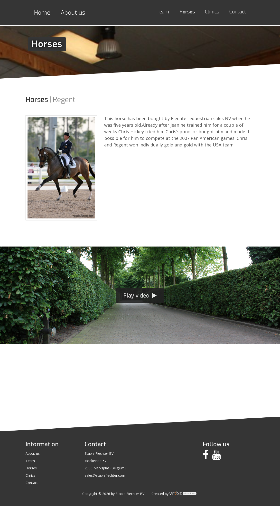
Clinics (212, 12)
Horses (187, 12)
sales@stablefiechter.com (105, 475)
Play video (140, 295)
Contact (237, 12)
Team (163, 12)
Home (42, 13)
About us (73, 13)
